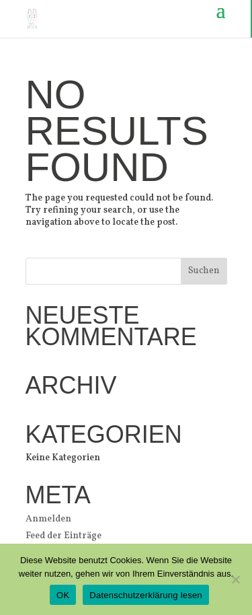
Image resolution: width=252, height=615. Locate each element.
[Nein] (235, 579)
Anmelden (48, 519)
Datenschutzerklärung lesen (145, 595)
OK (62, 595)
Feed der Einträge (63, 536)
